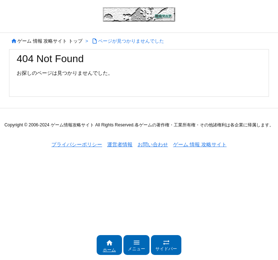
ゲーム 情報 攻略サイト (200, 144)
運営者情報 (119, 144)
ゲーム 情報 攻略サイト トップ (50, 41)
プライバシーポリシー (76, 144)
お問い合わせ (153, 144)
